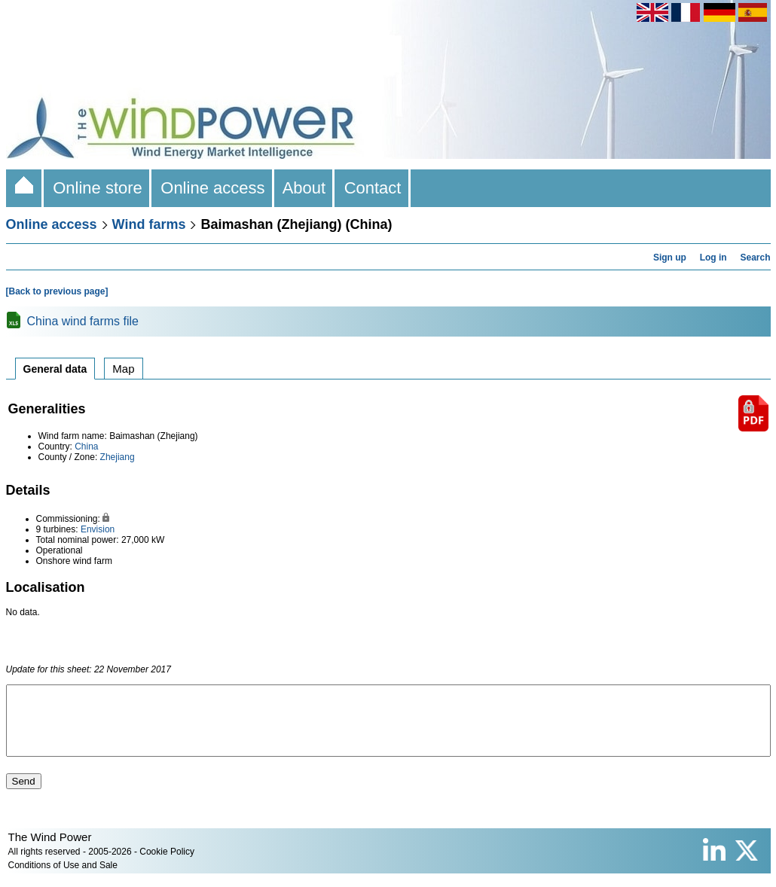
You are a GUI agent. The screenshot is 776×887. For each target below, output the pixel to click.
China (86, 446)
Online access (212, 187)
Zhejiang (117, 457)
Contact (372, 187)
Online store (97, 187)
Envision (98, 529)
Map (123, 368)
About (304, 187)
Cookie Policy (166, 865)
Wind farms (149, 224)
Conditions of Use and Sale (63, 878)
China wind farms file (83, 321)
